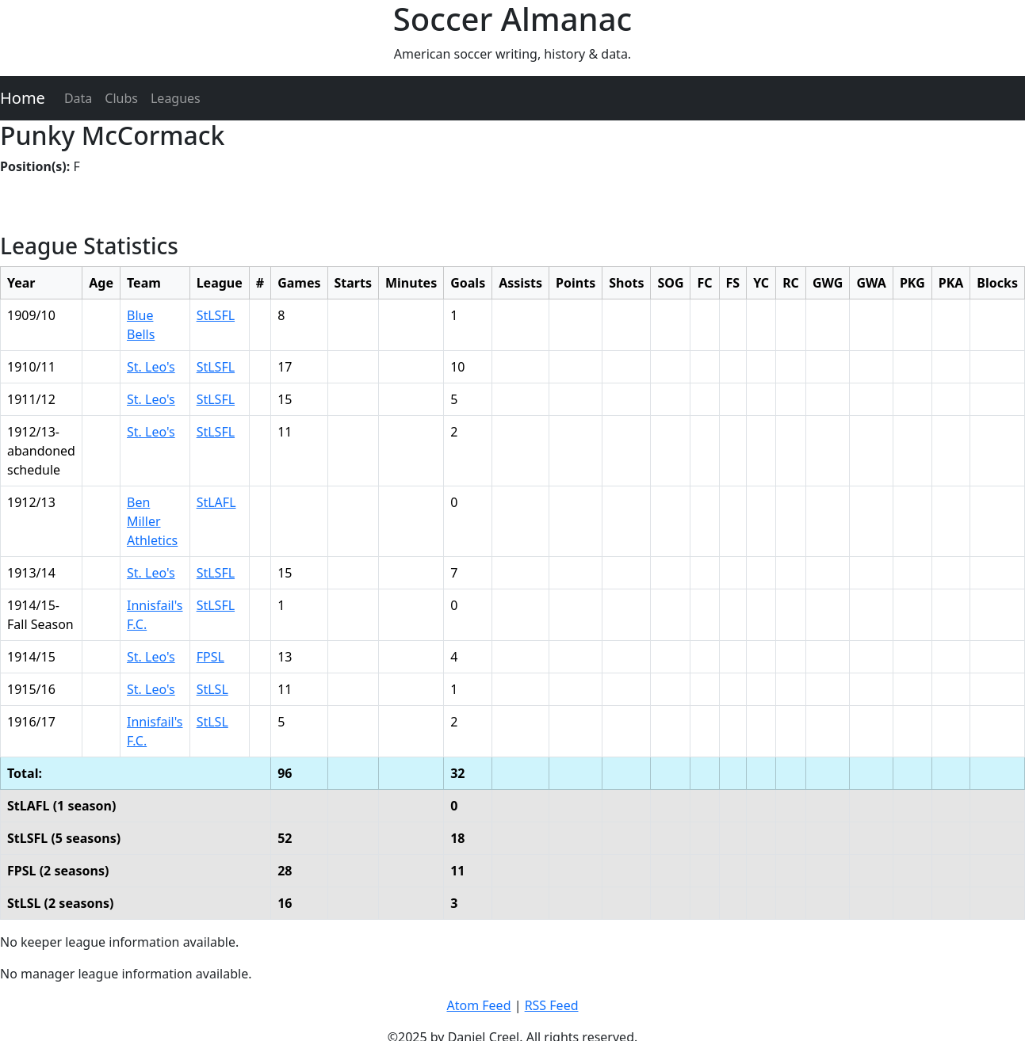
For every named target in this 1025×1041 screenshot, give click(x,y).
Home (22, 98)
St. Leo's (151, 367)
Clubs (121, 98)
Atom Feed (478, 1005)
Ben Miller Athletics (152, 521)
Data (78, 98)
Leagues (176, 98)
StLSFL (216, 315)
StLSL (212, 689)
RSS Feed (552, 1005)
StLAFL (216, 502)
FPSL (210, 656)
